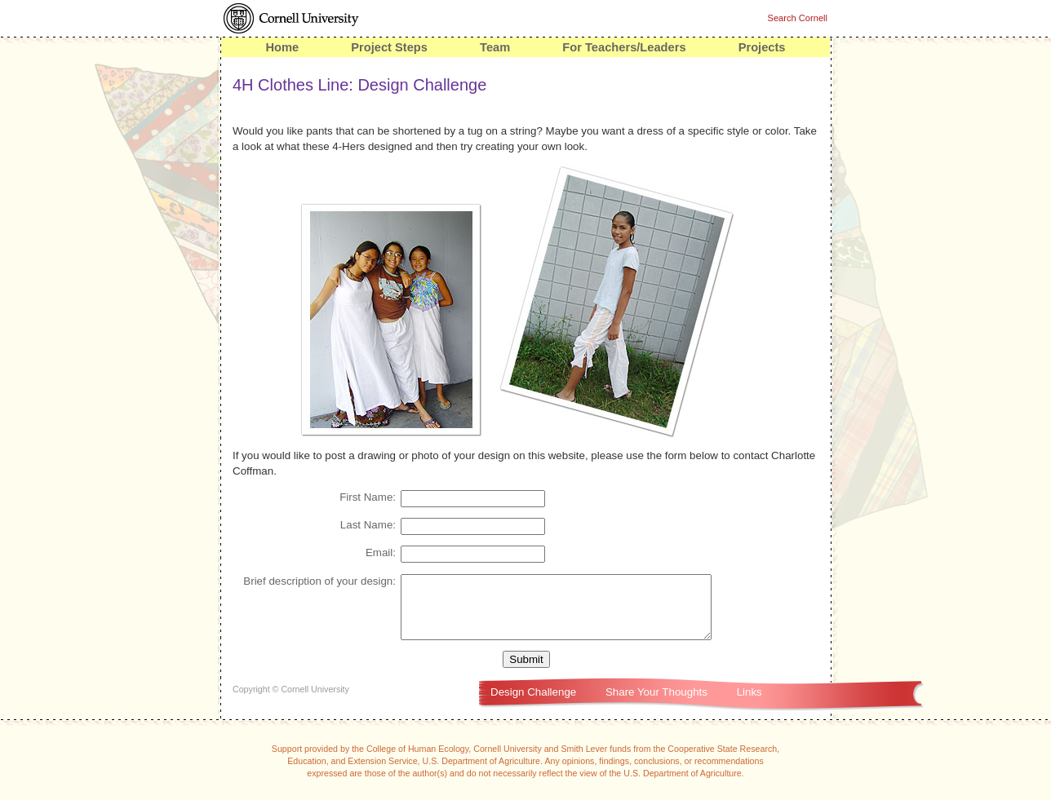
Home (282, 47)
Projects (762, 47)
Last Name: (368, 525)
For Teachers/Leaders (623, 47)
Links (749, 704)
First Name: (367, 497)
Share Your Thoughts (656, 704)
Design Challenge (533, 704)
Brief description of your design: (319, 581)
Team (495, 47)
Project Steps (389, 47)
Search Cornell (797, 18)
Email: (381, 552)
